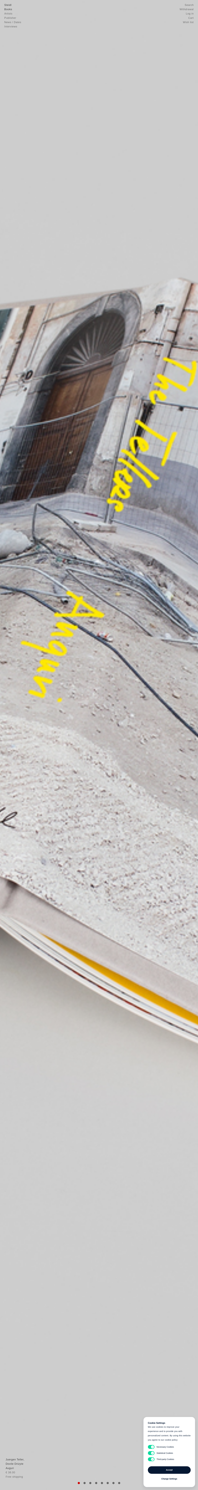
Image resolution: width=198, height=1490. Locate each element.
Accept (169, 1470)
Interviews (10, 26)
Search (189, 5)
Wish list (188, 22)
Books (8, 9)
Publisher (10, 18)
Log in (190, 13)
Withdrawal (187, 9)
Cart (191, 18)
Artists (8, 13)
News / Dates (12, 22)
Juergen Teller (13, 1466)
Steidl (7, 5)
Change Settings (169, 1479)
